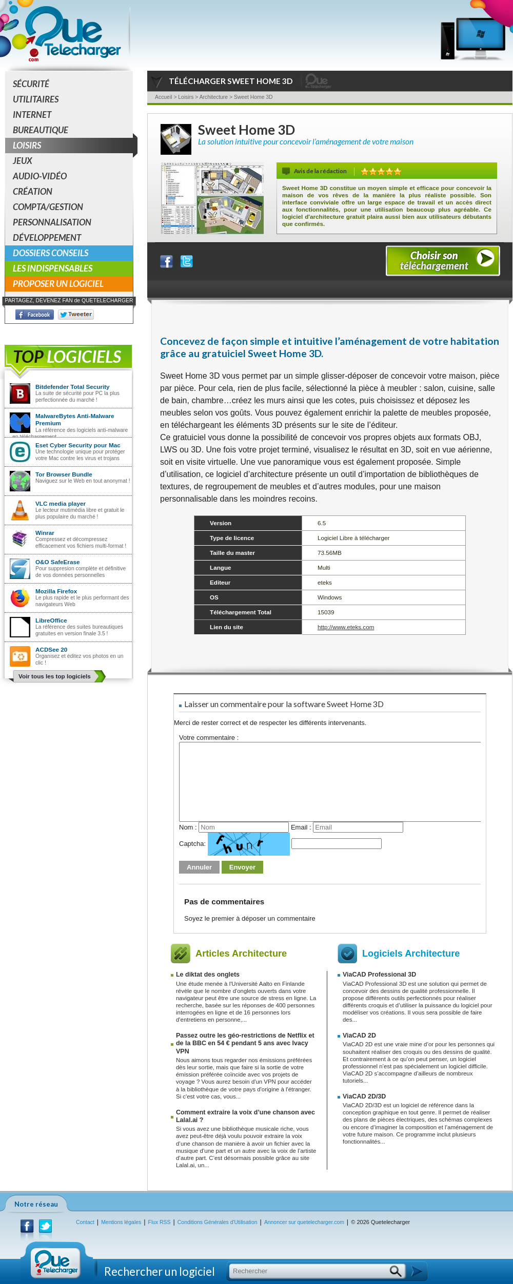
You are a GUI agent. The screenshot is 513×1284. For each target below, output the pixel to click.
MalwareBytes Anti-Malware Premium (74, 419)
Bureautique (40, 130)
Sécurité (31, 83)
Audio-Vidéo (40, 176)
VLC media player (60, 503)
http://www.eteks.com (346, 627)
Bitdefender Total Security (72, 386)
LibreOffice (51, 620)
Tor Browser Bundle (63, 474)
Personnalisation (52, 222)
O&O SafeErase (57, 561)
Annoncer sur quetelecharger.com (304, 1222)
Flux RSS (159, 1222)
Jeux (22, 160)
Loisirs (73, 145)
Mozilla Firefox (56, 591)
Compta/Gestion (48, 206)
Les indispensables (52, 268)
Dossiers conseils (50, 252)
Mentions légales (121, 1222)
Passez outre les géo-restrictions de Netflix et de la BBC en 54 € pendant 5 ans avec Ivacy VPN (245, 1043)
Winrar (44, 532)
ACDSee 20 (51, 649)
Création (32, 191)
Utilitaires (35, 99)
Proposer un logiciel (58, 283)
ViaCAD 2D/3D (364, 1096)
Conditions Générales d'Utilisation (217, 1222)
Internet (32, 114)
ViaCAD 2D (359, 1035)
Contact (85, 1222)
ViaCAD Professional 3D (379, 974)
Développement (47, 237)
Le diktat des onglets (208, 974)
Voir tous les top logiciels (54, 676)
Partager (173, 259)
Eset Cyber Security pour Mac (78, 445)
